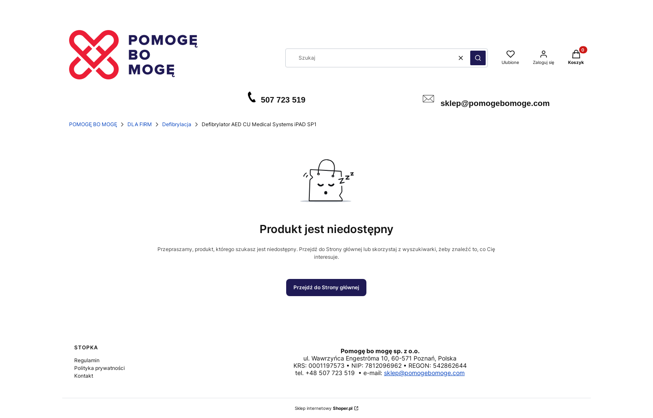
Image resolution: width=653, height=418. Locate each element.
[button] (478, 58)
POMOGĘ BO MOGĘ (93, 124)
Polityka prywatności (99, 368)
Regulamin (87, 360)
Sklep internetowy (324, 408)
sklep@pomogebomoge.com (424, 372)
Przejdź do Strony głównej (326, 287)
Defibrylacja (176, 124)
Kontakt (83, 376)
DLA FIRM (139, 124)
